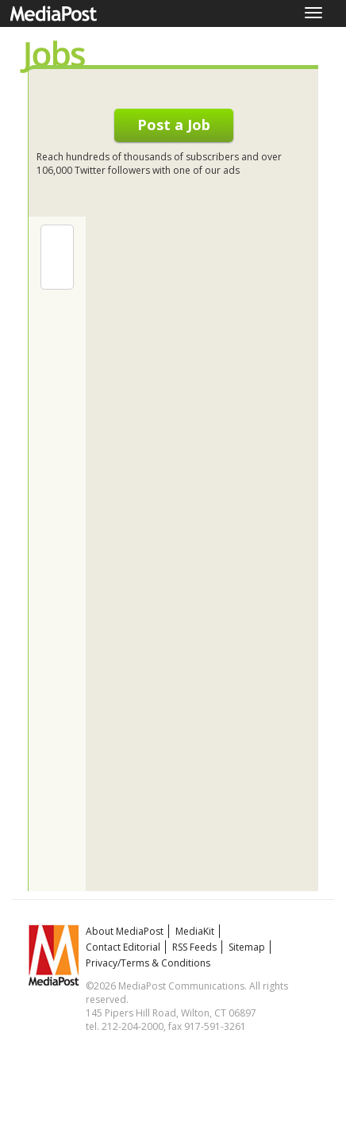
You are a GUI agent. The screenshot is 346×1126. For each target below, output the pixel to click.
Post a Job (173, 124)
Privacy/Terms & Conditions (148, 963)
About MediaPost (124, 931)
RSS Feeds (194, 947)
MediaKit (194, 931)
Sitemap (247, 947)
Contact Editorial (123, 947)
